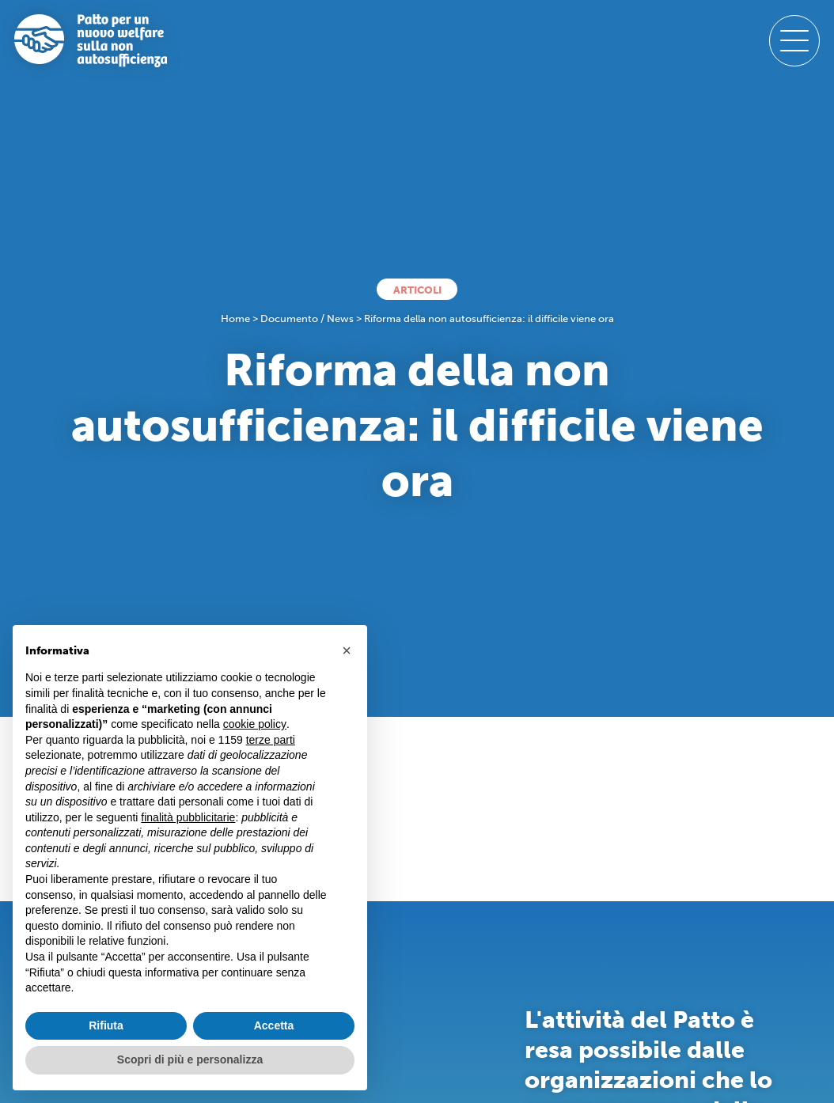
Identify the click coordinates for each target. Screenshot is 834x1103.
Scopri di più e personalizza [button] (190, 1059)
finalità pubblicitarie (188, 817)
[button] (346, 650)
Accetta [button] (274, 1025)
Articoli (417, 289)
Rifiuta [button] (106, 1025)
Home (235, 318)
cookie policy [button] (254, 724)
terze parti (270, 739)
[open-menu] (794, 40)
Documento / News (307, 318)
